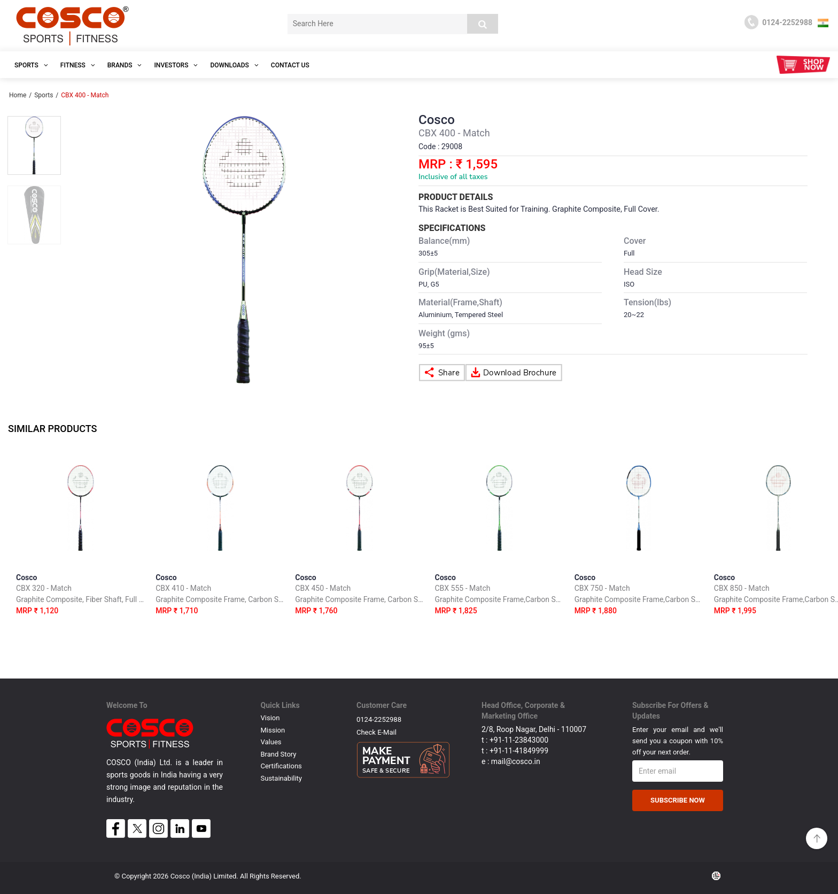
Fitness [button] (77, 65)
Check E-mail (376, 732)
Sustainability (281, 778)
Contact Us (290, 65)
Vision (270, 718)
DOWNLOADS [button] (234, 65)
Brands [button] (124, 65)
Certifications (281, 766)
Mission (273, 730)
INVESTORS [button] (176, 65)
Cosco (80, 596)
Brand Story (279, 754)
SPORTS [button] (31, 65)
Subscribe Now (677, 800)
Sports (43, 95)
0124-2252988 (378, 719)
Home (17, 95)
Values (271, 742)
